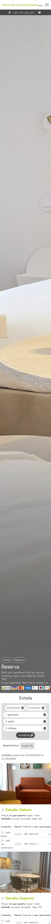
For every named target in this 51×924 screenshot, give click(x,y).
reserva (19, 660)
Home (6, 660)
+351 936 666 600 (20, 12)
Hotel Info (27, 746)
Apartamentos (11, 745)
